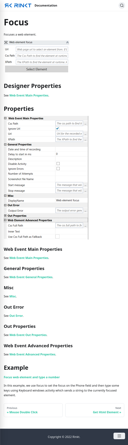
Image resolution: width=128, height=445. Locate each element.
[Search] (122, 5)
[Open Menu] (119, 436)
